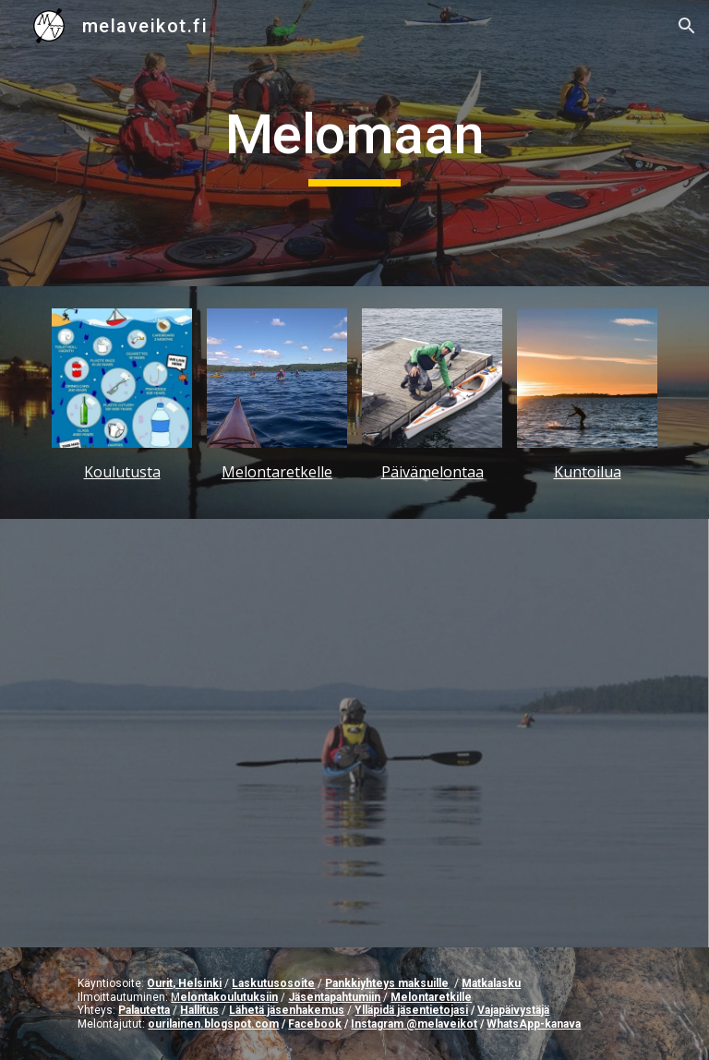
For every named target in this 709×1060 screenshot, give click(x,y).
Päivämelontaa (432, 472)
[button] (687, 26)
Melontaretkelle (277, 472)
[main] (354, 143)
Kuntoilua (587, 472)
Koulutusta (122, 472)
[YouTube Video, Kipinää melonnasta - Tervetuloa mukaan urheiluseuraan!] (354, 733)
